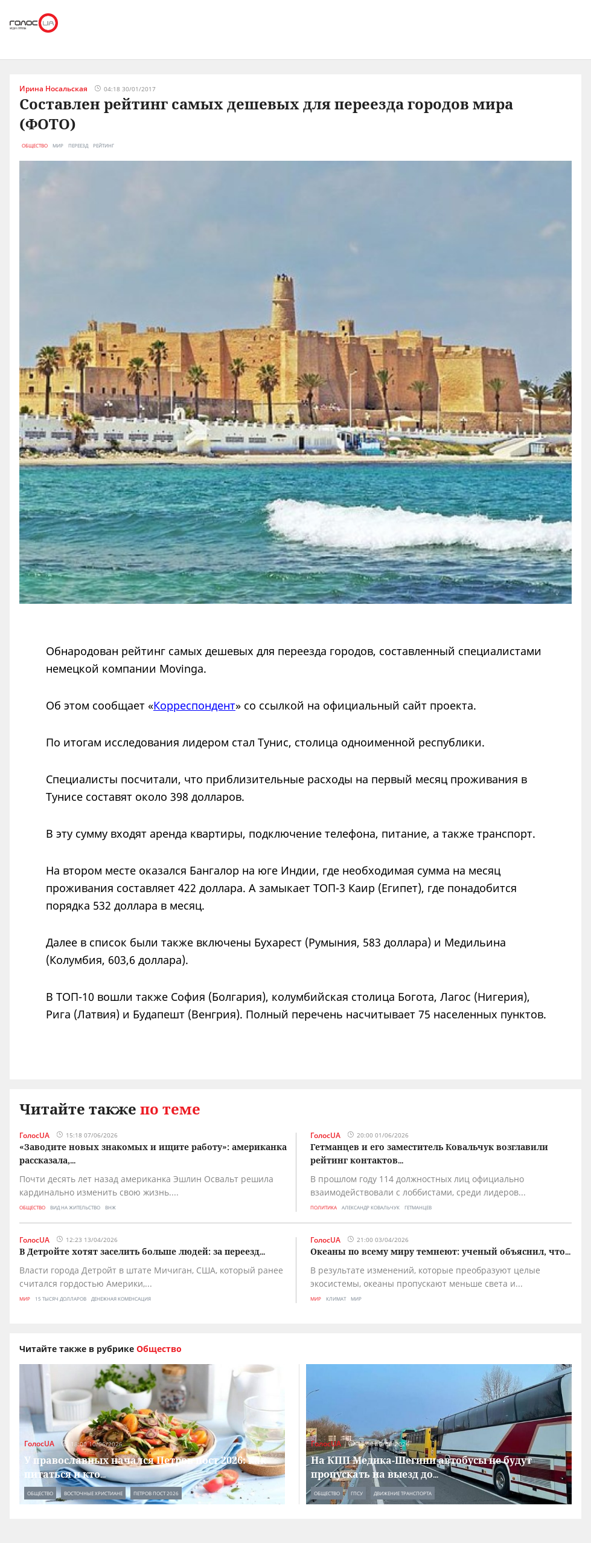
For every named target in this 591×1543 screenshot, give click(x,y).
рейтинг (103, 145)
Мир (24, 1298)
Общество (35, 145)
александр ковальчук (371, 1207)
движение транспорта (403, 1493)
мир (58, 145)
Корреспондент (194, 705)
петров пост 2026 (156, 1493)
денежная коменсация (121, 1298)
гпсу (357, 1493)
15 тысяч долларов (60, 1298)
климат (336, 1298)
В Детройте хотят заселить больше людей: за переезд (139, 1251)
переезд (78, 145)
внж (110, 1207)
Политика (323, 1207)
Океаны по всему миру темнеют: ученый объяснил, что (437, 1251)
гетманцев (418, 1207)
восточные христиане (93, 1493)
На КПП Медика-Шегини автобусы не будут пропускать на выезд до (421, 1467)
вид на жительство (75, 1207)
